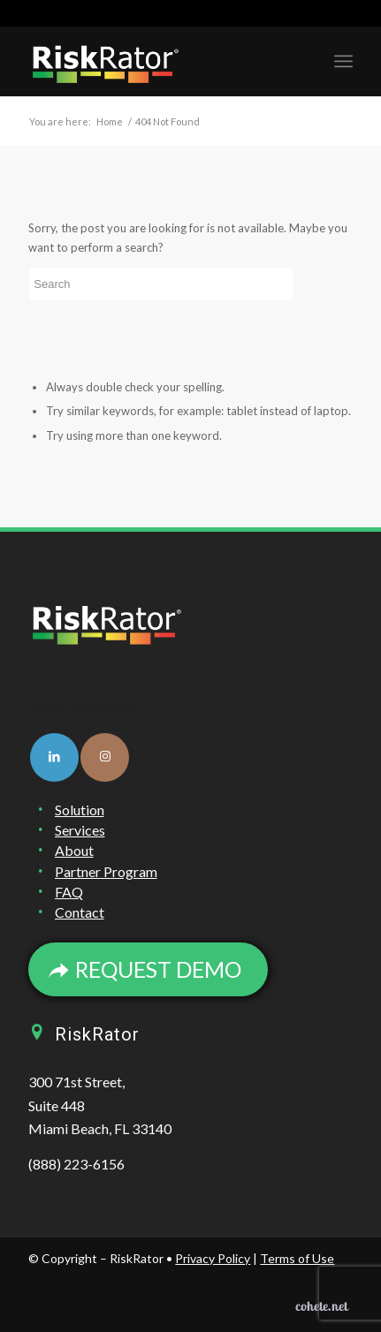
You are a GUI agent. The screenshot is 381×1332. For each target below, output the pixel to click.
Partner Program (106, 871)
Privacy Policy (212, 1258)
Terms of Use (297, 1258)
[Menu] (343, 61)
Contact (79, 912)
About (74, 850)
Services (80, 829)
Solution (79, 809)
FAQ (69, 891)
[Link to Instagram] (104, 757)
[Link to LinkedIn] (54, 757)
